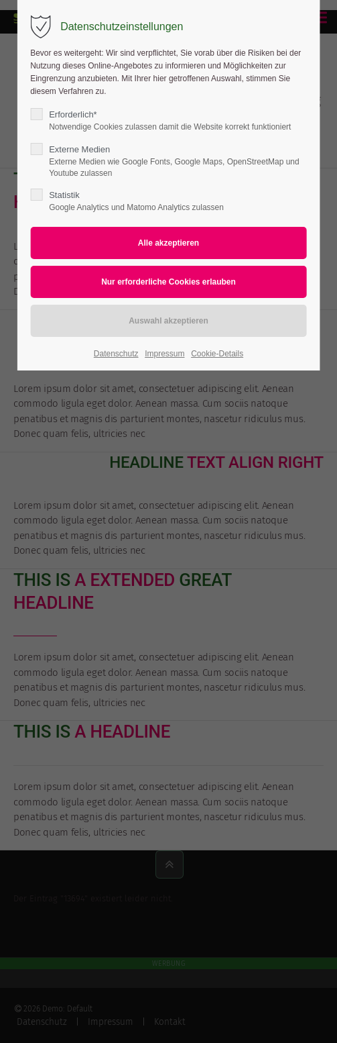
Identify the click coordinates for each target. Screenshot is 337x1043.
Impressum (164, 353)
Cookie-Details (217, 353)
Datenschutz (116, 353)
